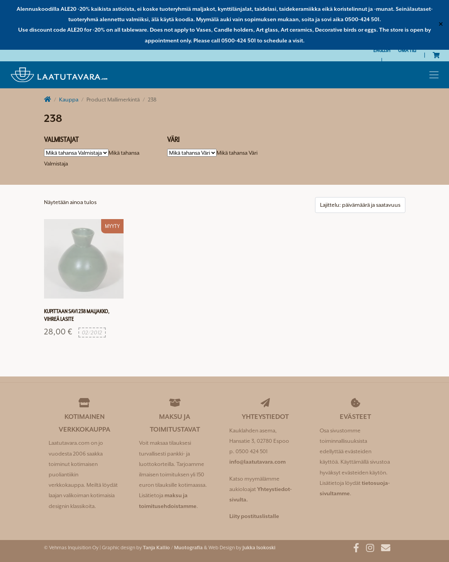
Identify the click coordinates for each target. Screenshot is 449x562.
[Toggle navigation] (434, 75)
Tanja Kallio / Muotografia (173, 547)
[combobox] (237, 153)
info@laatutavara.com (257, 462)
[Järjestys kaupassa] (360, 205)
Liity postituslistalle (254, 516)
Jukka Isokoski (258, 547)
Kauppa (68, 99)
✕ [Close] (440, 25)
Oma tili (407, 50)
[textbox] (237, 153)
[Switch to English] (381, 50)
